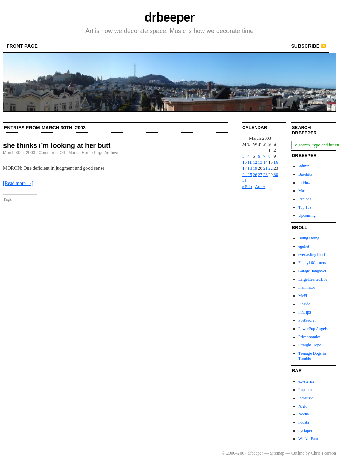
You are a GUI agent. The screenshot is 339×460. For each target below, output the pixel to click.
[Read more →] (18, 183)
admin (303, 166)
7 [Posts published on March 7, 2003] (264, 156)
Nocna (303, 414)
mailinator (306, 287)
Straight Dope (309, 345)
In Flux (304, 182)
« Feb (247, 186)
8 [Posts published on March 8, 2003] (269, 156)
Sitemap (277, 453)
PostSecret (307, 320)
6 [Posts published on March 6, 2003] (259, 156)
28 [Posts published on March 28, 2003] (265, 174)
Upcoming (307, 215)
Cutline (297, 453)
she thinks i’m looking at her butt (56, 145)
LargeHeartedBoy (313, 279)
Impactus (305, 389)
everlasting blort (311, 254)
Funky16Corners (312, 262)
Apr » (260, 186)
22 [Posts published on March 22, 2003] (270, 168)
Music (303, 190)
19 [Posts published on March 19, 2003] (255, 168)
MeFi (302, 295)
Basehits (305, 174)
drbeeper (169, 17)
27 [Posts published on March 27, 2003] (260, 174)
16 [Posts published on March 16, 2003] (275, 162)
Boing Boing (308, 238)
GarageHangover (312, 271)
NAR (302, 406)
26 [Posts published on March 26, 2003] (255, 174)
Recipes (304, 199)
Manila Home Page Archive (93, 152)
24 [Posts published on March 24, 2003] (244, 174)
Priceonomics (309, 336)
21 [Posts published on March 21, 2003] (265, 168)
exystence (306, 381)
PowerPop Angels (313, 328)
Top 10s (304, 207)
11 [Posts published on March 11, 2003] (249, 162)
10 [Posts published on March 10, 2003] (244, 162)
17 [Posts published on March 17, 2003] (244, 168)
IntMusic (305, 398)
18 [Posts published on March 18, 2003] (249, 168)
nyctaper (305, 430)
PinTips (304, 312)
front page (22, 46)
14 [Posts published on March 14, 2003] (265, 162)
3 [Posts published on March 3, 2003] (243, 156)
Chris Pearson (323, 453)
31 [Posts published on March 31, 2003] (244, 180)
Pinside (304, 304)
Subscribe (305, 46)
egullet (303, 246)
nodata (303, 422)
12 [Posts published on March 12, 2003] (255, 162)
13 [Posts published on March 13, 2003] (260, 162)
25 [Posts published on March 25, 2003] (249, 174)
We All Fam (308, 438)
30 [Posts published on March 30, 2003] (275, 174)
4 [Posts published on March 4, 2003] (248, 156)
